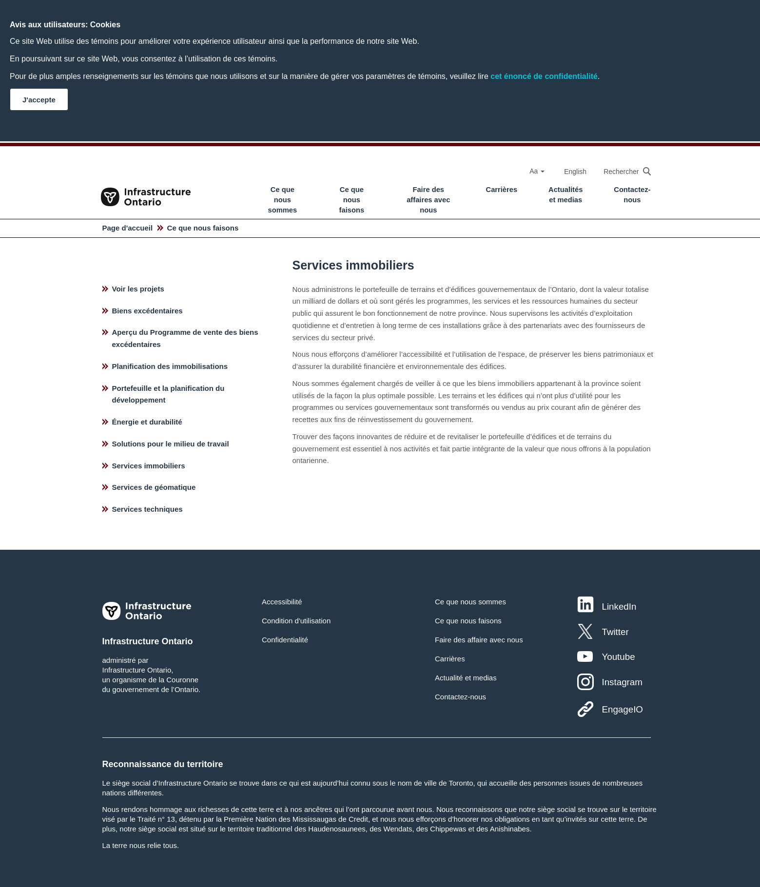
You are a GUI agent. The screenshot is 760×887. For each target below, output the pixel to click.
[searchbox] (622, 171)
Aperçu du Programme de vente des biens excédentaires (185, 338)
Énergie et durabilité (147, 422)
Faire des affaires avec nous (428, 200)
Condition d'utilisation (296, 621)
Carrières (502, 189)
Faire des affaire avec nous (479, 640)
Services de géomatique (154, 487)
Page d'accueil (127, 228)
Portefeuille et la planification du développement (168, 394)
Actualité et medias (466, 678)
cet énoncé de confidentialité (544, 76)
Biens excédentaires (147, 311)
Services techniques (147, 509)
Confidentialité (285, 640)
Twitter (615, 632)
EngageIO (622, 709)
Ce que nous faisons (352, 200)
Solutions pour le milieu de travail (170, 444)
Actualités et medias (565, 195)
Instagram (622, 682)
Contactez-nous (632, 195)
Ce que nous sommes (282, 200)
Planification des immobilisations (170, 366)
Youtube (618, 657)
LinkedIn (619, 606)
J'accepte (39, 100)
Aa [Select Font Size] (537, 171)
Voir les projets (138, 289)
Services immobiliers (148, 466)
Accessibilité (282, 602)
